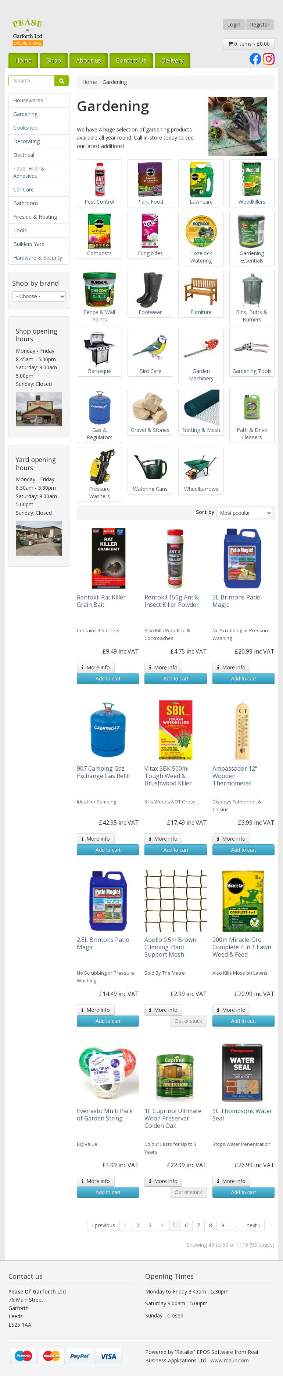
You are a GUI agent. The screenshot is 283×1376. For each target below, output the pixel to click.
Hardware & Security (37, 257)
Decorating (26, 141)
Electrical (23, 154)
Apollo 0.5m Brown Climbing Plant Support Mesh (170, 947)
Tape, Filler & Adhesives (29, 172)
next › (253, 1225)
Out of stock (188, 1021)
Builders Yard (28, 243)
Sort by (205, 511)
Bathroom (25, 203)
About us (88, 60)
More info (96, 667)
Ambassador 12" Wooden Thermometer (234, 775)
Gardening (25, 113)
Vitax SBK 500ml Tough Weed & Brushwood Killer (168, 775)
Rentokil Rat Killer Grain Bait (101, 601)
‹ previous (103, 1225)
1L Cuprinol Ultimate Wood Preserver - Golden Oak (172, 1118)
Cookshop (25, 127)
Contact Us (131, 60)
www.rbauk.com (230, 1360)
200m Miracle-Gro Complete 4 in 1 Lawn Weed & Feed (241, 947)
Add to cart (108, 679)
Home (23, 60)
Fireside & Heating (35, 216)
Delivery (172, 60)
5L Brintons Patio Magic (236, 601)
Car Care (23, 189)
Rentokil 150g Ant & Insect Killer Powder (171, 601)
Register (259, 24)
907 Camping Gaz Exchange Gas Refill (103, 772)
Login (233, 24)
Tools (20, 230)
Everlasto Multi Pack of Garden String (105, 1114)
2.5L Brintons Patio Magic (103, 943)
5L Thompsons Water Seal (242, 1114)
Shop (54, 60)
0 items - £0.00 (249, 43)
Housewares (28, 100)
